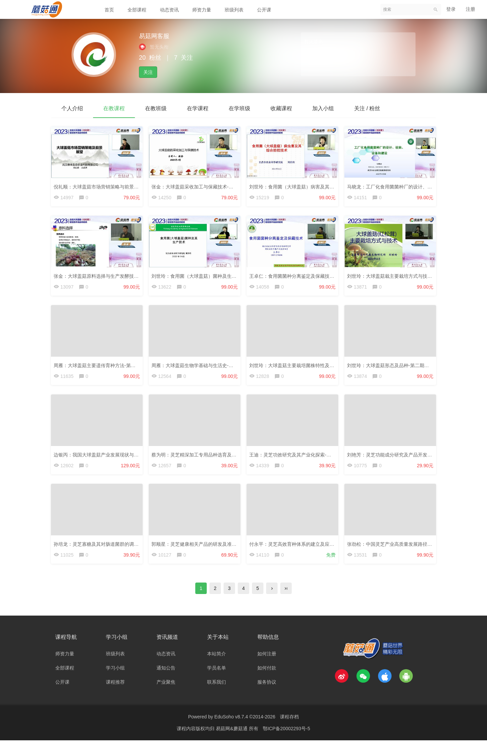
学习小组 (115, 669)
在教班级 (156, 108)
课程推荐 (115, 683)
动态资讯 (169, 9)
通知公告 (165, 669)
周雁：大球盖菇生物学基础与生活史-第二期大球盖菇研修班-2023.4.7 (224, 365)
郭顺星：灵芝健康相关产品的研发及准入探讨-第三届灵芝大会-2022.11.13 (229, 544)
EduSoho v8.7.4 (231, 718)
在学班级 (239, 108)
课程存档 (289, 718)
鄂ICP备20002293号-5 (286, 730)
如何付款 (266, 669)
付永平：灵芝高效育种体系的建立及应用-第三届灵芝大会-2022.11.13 (322, 544)
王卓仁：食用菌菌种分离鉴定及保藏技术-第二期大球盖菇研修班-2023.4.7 (326, 276)
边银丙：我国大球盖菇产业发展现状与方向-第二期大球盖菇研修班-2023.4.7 (133, 455)
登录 (451, 9)
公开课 (264, 9)
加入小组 (323, 108)
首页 (109, 9)
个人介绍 (72, 108)
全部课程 (136, 9)
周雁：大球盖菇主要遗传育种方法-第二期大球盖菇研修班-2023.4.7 (124, 365)
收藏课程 (281, 108)
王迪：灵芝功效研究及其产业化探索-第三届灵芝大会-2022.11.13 (317, 455)
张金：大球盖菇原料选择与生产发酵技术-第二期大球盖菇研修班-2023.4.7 (131, 276)
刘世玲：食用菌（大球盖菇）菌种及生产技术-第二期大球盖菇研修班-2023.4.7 (233, 276)
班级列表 (234, 9)
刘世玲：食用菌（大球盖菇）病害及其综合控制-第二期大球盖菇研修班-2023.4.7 (334, 186)
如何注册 (266, 655)
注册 (470, 9)
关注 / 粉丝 (367, 108)
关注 (148, 72)
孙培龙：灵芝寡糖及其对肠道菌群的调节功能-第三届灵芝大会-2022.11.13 (131, 544)
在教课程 (114, 108)
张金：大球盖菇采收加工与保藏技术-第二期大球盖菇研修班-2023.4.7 (224, 186)
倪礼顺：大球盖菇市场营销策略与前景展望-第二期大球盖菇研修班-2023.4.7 (133, 186)
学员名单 (216, 669)
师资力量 (201, 9)
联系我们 (216, 683)
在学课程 (197, 108)
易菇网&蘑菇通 (232, 730)
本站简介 (216, 655)
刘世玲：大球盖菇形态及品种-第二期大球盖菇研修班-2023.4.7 (412, 365)
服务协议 (266, 683)
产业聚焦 (165, 683)
